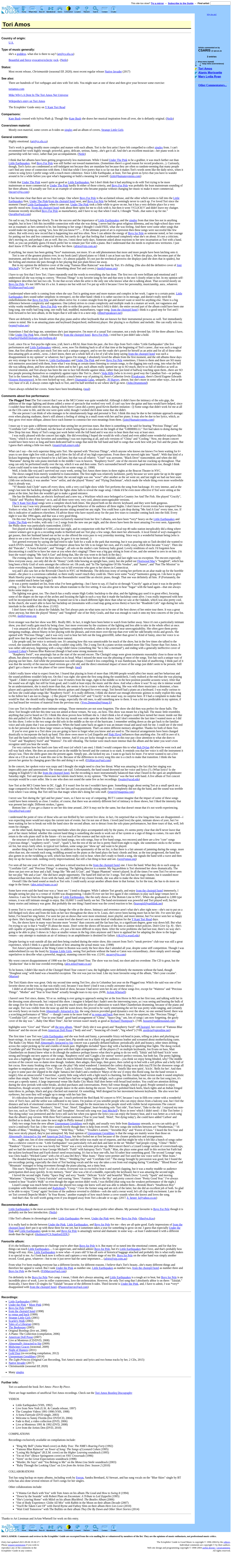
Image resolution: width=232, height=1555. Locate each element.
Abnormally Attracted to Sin (62, 1011)
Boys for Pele (136, 233)
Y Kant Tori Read (55, 107)
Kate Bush (15, 118)
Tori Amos (205, 68)
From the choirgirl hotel (45, 207)
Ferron (80, 1477)
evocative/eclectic (42, 60)
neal (86, 388)
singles (68, 129)
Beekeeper (134, 1123)
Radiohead (59, 1188)
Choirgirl (144, 1026)
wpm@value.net (19, 325)
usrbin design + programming (216, 1547)
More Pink (35, 1304)
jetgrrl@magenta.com (121, 791)
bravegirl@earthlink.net (148, 903)
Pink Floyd (115, 734)
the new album (63, 1026)
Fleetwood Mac (146, 561)
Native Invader (113, 71)
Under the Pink (100, 1218)
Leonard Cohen (17, 651)
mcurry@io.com (19, 191)
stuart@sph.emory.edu (66, 445)
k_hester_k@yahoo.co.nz (141, 1197)
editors (227, 1542)
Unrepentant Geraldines (68, 1123)
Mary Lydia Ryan (209, 76)
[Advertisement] (213, 29)
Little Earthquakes (19, 163)
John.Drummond (137, 382)
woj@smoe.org (127, 858)
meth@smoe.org (107, 268)
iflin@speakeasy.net (109, 312)
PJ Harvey (113, 379)
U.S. (11, 42)
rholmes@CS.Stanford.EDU (52, 1234)
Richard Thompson (121, 1020)
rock (55, 60)
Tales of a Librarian (20, 1324)
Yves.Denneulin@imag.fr (96, 702)
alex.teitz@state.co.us (44, 884)
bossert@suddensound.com (158, 1020)
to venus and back (102, 1014)
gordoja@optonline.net (156, 1030)
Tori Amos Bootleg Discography (113, 1392)
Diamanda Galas (84, 379)
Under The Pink (118, 160)
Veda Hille (107, 373)
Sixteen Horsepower (21, 379)
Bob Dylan (143, 747)
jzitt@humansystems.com (125, 176)
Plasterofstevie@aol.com (73, 1287)
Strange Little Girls (112, 129)
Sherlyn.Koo (146, 1218)
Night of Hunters (18, 1349)
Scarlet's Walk (17, 1320)
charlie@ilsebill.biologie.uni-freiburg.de (33, 338)
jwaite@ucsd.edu (129, 779)
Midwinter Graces (19, 1346)
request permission (16, 1545)
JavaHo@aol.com (20, 214)
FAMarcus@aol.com (21, 287)
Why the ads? (212, 14)
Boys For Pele (45, 163)
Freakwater (138, 376)
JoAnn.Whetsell (116, 992)
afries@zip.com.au (85, 246)
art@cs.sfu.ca (65, 53)
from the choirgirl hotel (62, 201)
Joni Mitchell (109, 1110)
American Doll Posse (60, 1030)
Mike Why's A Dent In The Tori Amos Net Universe (38, 95)
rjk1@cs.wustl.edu (128, 935)
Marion (14, 976)
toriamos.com (16, 88)
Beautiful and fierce (20, 60)
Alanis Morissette (210, 72)
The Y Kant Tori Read (24, 502)
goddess (21, 53)
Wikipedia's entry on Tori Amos (27, 101)
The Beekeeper (17, 1327)
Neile (64, 60)
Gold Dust (14, 1353)
